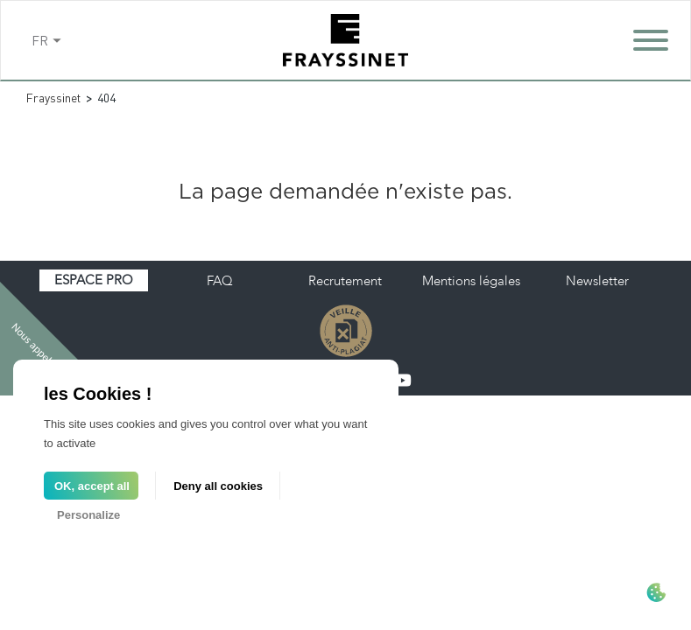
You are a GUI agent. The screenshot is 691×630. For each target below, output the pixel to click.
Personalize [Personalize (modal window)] (88, 515)
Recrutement (345, 281)
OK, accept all (92, 486)
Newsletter (597, 281)
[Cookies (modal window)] (656, 594)
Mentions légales (471, 281)
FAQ (220, 281)
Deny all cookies (218, 486)
